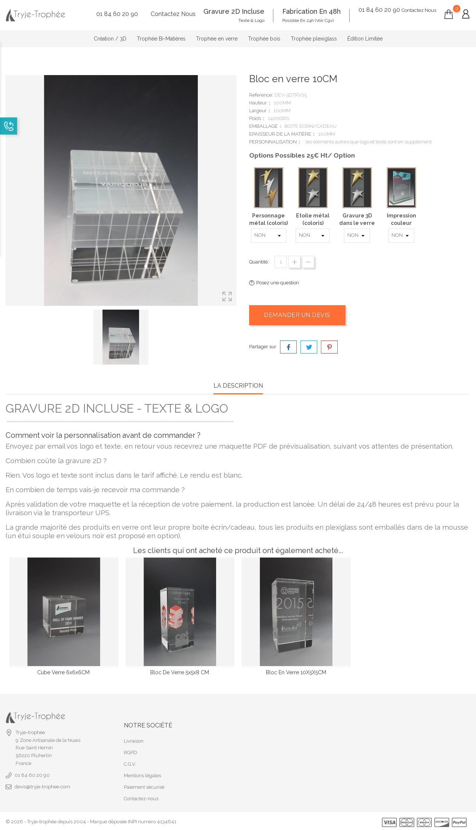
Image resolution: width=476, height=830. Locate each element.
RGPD (130, 714)
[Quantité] (280, 262)
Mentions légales (142, 737)
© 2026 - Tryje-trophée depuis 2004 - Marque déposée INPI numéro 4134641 (91, 783)
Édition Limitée (365, 39)
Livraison (134, 702)
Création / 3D (110, 39)
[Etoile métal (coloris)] (313, 236)
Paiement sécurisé (144, 749)
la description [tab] (238, 385)
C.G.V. (130, 726)
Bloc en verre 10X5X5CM (296, 672)
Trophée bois (264, 39)
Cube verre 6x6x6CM (63, 672)
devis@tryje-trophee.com (42, 748)
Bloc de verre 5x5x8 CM (179, 672)
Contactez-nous (141, 760)
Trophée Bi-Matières (161, 39)
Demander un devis (297, 315)
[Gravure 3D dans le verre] (357, 236)
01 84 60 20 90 (32, 737)
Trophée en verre (217, 39)
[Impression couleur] (401, 236)
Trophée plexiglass (314, 39)
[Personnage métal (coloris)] (268, 236)
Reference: (261, 95)
